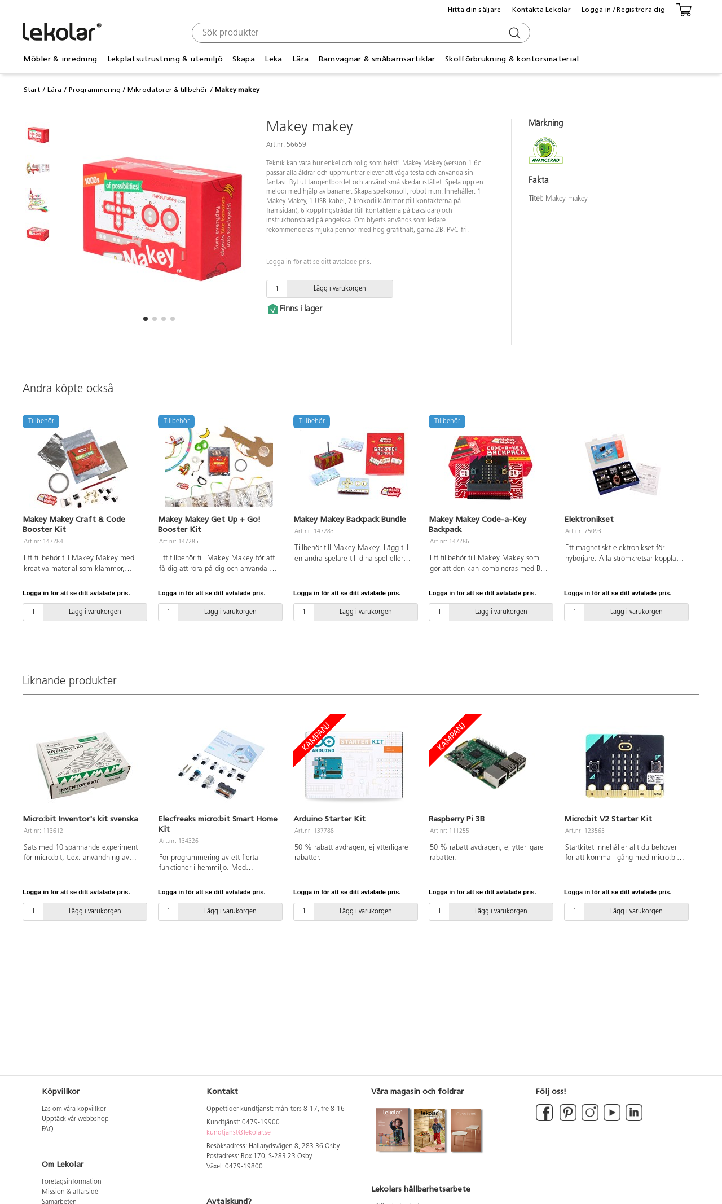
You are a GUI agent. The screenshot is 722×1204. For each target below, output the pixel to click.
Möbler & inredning (60, 59)
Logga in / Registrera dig (623, 10)
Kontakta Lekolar (541, 10)
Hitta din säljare (474, 10)
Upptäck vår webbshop (75, 1119)
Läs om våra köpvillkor (74, 1109)
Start (32, 90)
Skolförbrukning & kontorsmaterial (512, 59)
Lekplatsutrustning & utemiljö (165, 59)
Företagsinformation (72, 1182)
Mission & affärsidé (70, 1192)
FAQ (48, 1129)
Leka (273, 59)
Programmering (95, 90)
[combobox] (359, 32)
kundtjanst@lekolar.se (238, 1133)
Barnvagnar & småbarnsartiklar (377, 59)
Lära (300, 59)
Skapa (243, 59)
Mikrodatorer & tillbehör (167, 90)
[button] (145, 319)
